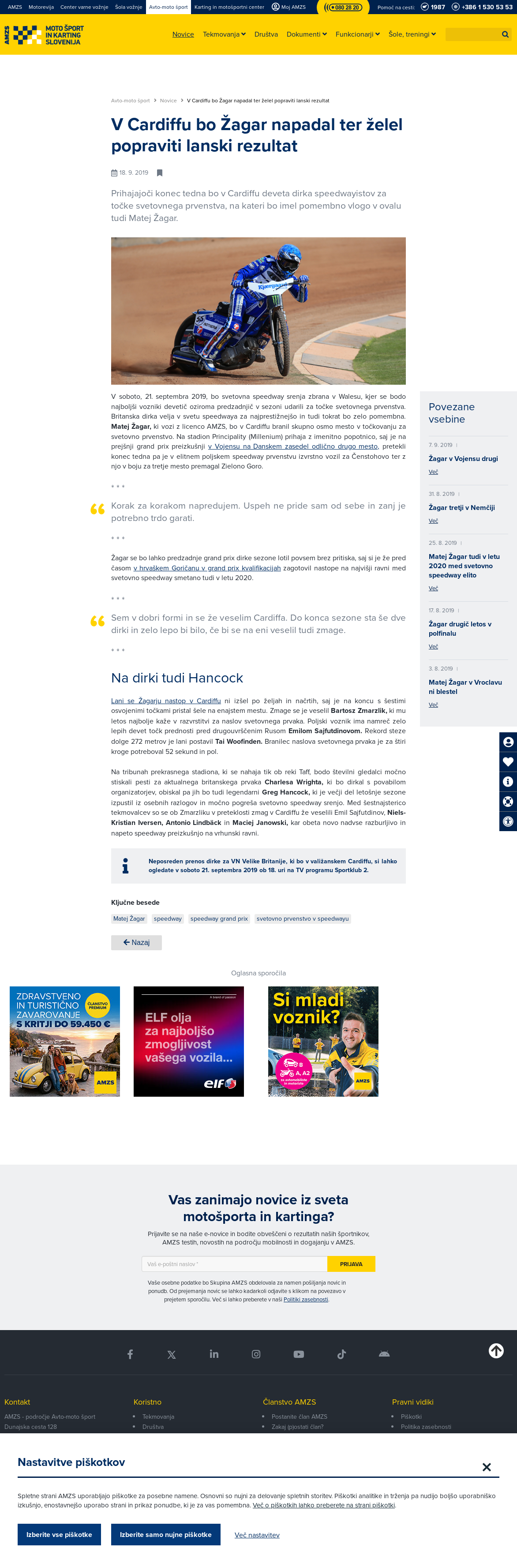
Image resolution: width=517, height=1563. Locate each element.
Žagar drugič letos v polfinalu (460, 628)
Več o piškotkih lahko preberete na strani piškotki (324, 1505)
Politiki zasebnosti (306, 1299)
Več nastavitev (257, 1535)
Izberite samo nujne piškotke (166, 1534)
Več (433, 472)
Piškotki (411, 1416)
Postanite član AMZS (299, 1416)
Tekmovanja (158, 1416)
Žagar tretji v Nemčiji (462, 507)
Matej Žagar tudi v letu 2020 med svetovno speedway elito (464, 565)
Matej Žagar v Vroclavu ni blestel (465, 687)
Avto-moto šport (134, 100)
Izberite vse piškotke (59, 1534)
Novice (172, 100)
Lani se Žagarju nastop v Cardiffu (166, 700)
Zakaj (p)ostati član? (297, 1426)
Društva (153, 1426)
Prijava (351, 1264)
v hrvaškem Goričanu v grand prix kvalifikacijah (207, 568)
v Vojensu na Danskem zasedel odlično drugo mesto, (293, 446)
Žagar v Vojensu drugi (463, 459)
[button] (505, 34)
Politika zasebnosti (426, 1426)
